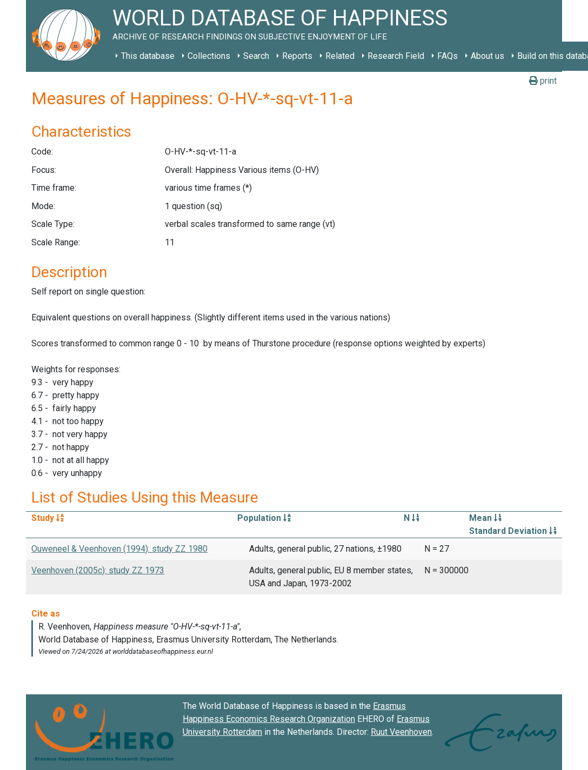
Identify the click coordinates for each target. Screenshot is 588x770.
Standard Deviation (513, 531)
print (543, 81)
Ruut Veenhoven (401, 732)
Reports (297, 56)
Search (256, 56)
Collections (209, 56)
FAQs (447, 56)
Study (47, 518)
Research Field (396, 56)
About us (487, 56)
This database (148, 56)
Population (264, 518)
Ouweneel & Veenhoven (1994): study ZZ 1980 (119, 549)
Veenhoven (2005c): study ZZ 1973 (97, 570)
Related (340, 56)
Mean (485, 518)
